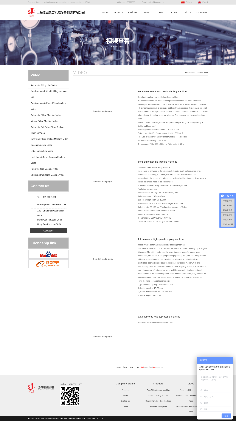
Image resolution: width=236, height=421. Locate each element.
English (205, 2)
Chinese (189, 2)
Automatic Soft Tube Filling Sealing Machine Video (47, 130)
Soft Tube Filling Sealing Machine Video (49, 139)
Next (131, 367)
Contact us (201, 12)
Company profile (125, 383)
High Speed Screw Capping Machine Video (48, 160)
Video (174, 12)
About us (118, 12)
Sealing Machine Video (41, 145)
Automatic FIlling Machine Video (46, 115)
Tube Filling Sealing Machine (158, 390)
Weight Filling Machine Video (44, 121)
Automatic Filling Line (158, 406)
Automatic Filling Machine (158, 396)
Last (137, 367)
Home (105, 12)
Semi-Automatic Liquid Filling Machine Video (49, 94)
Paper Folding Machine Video (44, 169)
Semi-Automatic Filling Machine (158, 401)
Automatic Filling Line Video (44, 85)
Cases (160, 12)
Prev (125, 367)
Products (132, 12)
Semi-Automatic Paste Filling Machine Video (48, 106)
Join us (187, 12)
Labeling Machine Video (42, 151)
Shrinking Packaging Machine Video (48, 175)
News (146, 12)
